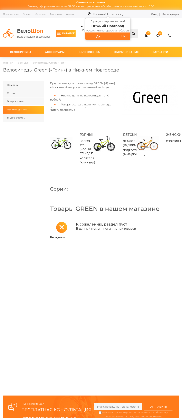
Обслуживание (126, 52)
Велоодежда (89, 52)
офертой (140, 416)
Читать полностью (62, 109)
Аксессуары (55, 52)
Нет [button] (124, 36)
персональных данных (119, 416)
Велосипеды (20, 52)
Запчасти (160, 52)
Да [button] (98, 36)
